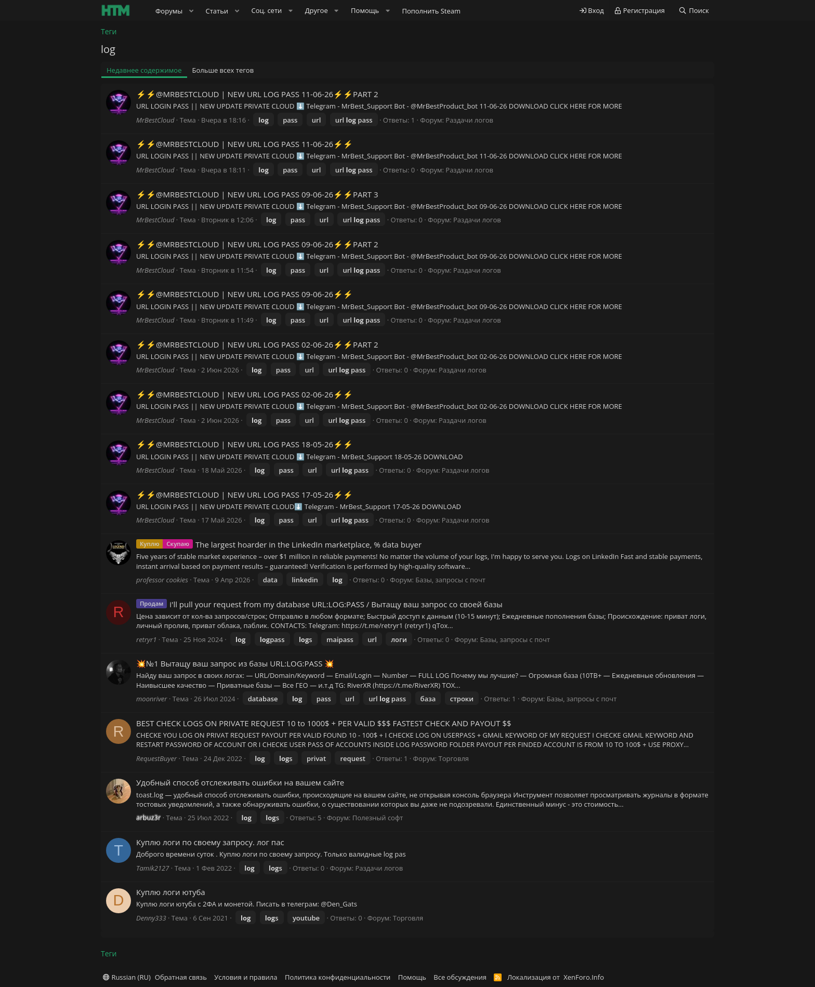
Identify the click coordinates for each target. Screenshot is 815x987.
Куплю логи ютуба (170, 892)
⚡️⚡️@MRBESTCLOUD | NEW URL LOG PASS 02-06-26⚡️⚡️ (244, 394)
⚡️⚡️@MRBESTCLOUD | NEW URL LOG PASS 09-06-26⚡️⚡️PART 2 (257, 244)
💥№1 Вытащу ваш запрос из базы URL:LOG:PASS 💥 (235, 663)
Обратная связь (181, 977)
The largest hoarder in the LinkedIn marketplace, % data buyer (308, 544)
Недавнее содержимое (144, 70)
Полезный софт (377, 817)
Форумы (168, 11)
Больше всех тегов (223, 70)
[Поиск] (693, 11)
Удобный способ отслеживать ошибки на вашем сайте (240, 782)
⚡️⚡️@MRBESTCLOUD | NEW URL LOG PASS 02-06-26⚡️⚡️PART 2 (257, 344)
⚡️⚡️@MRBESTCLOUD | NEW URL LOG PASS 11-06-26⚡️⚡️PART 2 (257, 94)
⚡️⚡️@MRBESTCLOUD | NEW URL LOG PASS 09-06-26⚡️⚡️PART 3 (257, 194)
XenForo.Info (583, 977)
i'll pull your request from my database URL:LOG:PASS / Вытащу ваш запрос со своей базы (336, 604)
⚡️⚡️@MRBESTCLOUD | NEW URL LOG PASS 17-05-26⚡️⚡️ (244, 494)
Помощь (412, 977)
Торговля (454, 758)
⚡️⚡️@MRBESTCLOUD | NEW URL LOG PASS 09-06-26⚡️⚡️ (244, 294)
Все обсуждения (460, 977)
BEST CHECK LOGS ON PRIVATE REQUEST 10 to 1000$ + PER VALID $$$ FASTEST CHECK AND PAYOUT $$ (323, 723)
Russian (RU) (127, 977)
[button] (191, 11)
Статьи (217, 11)
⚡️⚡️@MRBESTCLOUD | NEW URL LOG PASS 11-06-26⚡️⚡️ (244, 144)
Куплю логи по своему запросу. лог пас (210, 842)
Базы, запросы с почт (450, 579)
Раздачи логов (469, 120)
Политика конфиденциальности (337, 977)
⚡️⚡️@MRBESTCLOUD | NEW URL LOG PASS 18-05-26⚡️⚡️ (244, 444)
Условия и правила (245, 977)
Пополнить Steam (431, 11)
